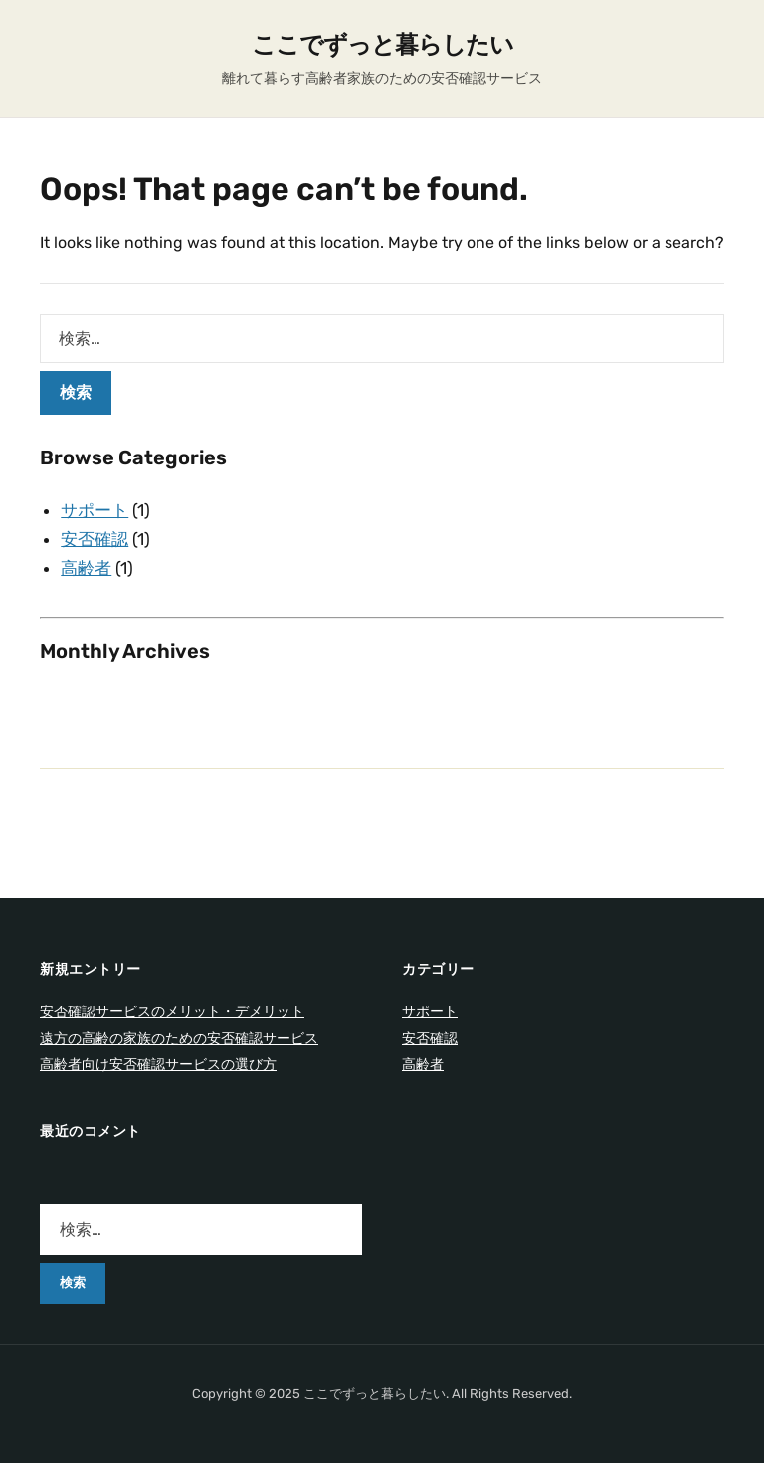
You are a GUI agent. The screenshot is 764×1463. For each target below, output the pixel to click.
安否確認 (94, 539)
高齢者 (86, 568)
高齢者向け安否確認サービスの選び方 (158, 1064)
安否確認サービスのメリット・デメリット (172, 1012)
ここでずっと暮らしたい (382, 45)
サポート (94, 510)
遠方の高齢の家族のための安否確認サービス (179, 1038)
